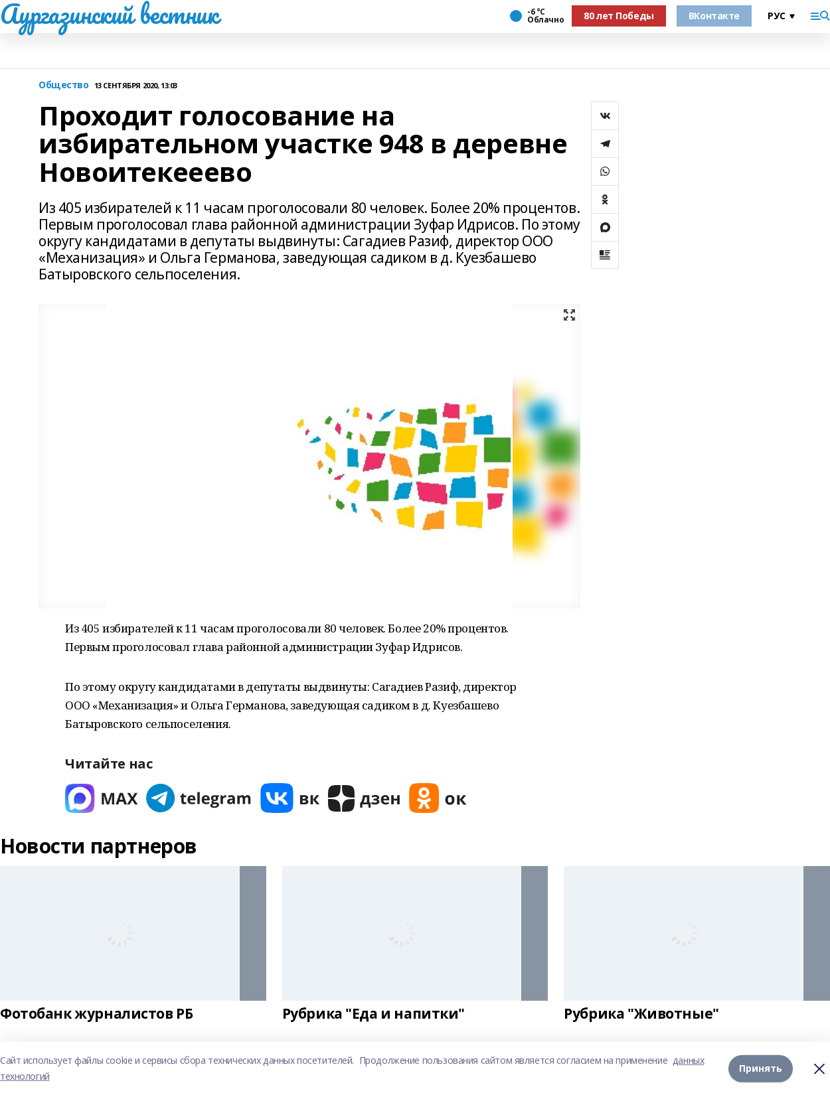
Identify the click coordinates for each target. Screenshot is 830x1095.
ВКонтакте (714, 15)
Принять (760, 1068)
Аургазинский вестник (109, 14)
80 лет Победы (619, 15)
